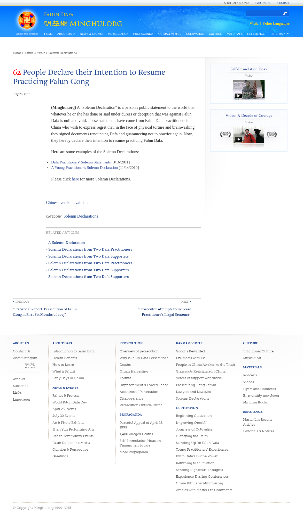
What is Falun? (63, 371)
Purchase (283, 3)
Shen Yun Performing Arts (73, 429)
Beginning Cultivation (194, 416)
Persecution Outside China (141, 405)
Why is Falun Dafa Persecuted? (144, 358)
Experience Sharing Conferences (202, 476)
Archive (19, 379)
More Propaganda (134, 452)
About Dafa (66, 33)
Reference (256, 33)
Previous (22, 301)
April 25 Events (64, 409)
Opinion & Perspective (70, 449)
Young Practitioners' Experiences (202, 449)
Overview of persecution (139, 351)
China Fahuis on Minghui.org (199, 483)
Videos (248, 382)
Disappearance (131, 398)
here (75, 179)
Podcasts (250, 375)
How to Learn (63, 365)
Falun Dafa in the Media (71, 443)
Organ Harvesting (134, 371)
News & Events (91, 33)
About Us (21, 343)
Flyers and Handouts (259, 389)
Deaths (125, 365)
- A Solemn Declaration (65, 242)
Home (48, 33)
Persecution (118, 33)
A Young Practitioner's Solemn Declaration (84, 168)
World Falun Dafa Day (69, 402)
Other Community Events (73, 436)
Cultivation (195, 33)
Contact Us (21, 351)
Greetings (60, 456)
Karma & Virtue (169, 33)
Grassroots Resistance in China (201, 371)
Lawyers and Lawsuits (193, 392)
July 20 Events (63, 416)
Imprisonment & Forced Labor (144, 385)
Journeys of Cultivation (194, 429)
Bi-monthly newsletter (261, 396)
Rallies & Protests (65, 396)
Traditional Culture (258, 351)
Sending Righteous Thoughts (199, 470)
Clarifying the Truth (192, 436)
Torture (125, 378)
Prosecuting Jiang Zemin (196, 385)
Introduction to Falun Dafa (73, 351)
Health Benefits (64, 358)
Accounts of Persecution (139, 392)
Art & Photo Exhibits (68, 423)
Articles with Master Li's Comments (204, 490)
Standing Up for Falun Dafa (197, 443)
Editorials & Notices (258, 431)
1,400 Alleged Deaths (136, 434)
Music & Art (252, 358)
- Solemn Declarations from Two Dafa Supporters (87, 256)
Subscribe (20, 386)
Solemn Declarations (63, 53)
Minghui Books (255, 402)
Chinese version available (67, 202)
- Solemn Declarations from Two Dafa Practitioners (89, 249)
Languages (21, 399)
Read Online (262, 3)
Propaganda (143, 33)
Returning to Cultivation (195, 463)
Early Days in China (68, 378)
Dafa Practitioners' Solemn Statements (81, 162)
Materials (235, 33)
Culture (215, 33)
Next (185, 301)
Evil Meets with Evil (191, 358)
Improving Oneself (191, 423)
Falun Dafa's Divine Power (196, 456)
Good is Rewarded (190, 351)
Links (17, 392)
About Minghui (25, 358)
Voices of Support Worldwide (199, 378)
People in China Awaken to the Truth (205, 365)
